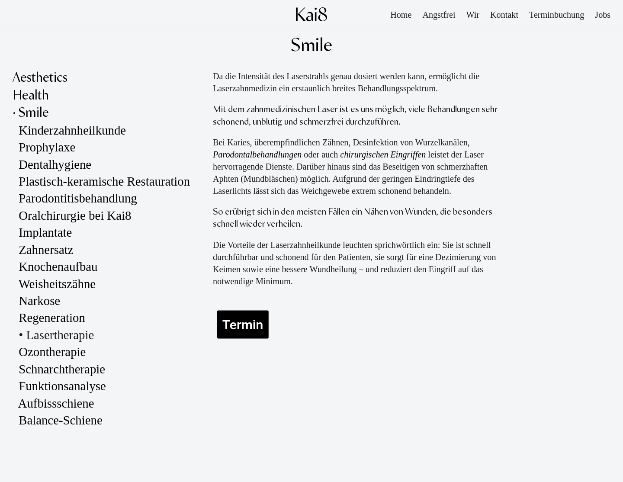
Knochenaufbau (58, 266)
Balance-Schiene (60, 420)
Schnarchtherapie (62, 369)
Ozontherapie (52, 352)
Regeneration (52, 318)
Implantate (45, 232)
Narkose (39, 301)
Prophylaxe (47, 147)
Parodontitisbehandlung (78, 198)
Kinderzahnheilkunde (72, 130)
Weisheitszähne (59, 284)
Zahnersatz (46, 250)
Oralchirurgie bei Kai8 (75, 215)
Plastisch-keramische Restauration (104, 181)
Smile (34, 113)
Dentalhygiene (55, 164)
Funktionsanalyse (64, 386)
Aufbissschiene (56, 403)
